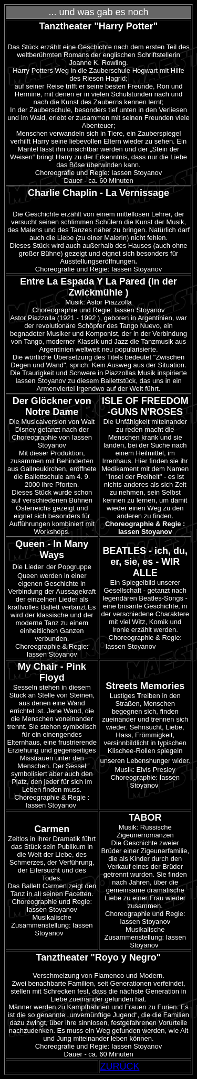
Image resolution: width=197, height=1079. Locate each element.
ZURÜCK (120, 1066)
